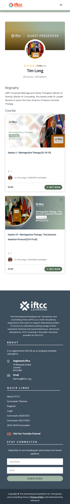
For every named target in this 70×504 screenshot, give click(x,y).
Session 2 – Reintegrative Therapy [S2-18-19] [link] (29, 152)
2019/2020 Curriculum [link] (37, 259)
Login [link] (10, 411)
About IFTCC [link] (13, 397)
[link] (15, 4)
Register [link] (11, 406)
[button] (61, 6)
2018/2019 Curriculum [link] (37, 177)
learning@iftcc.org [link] (22, 378)
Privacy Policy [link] (37, 497)
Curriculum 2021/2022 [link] (18, 421)
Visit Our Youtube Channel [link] (27, 433)
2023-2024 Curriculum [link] (18, 425)
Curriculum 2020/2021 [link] (18, 416)
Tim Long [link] (21, 177)
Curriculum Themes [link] (17, 401)
